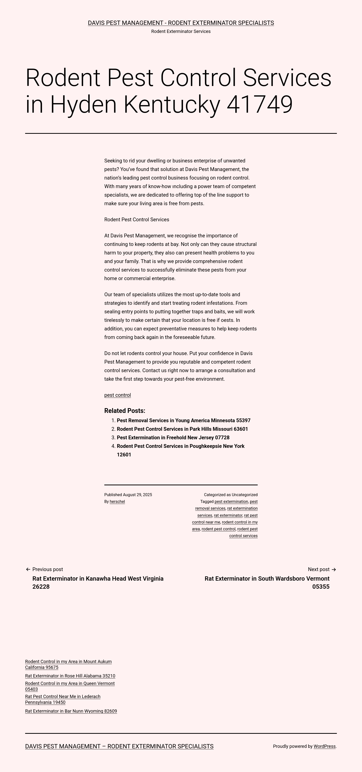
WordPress (325, 746)
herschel (117, 501)
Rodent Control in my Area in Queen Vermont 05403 (70, 686)
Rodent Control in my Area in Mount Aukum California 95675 (68, 664)
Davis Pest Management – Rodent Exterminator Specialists (119, 746)
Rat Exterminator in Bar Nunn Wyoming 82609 (71, 711)
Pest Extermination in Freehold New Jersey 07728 (173, 438)
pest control (117, 395)
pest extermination (231, 501)
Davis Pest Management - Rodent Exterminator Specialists (181, 22)
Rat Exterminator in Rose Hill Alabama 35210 (70, 675)
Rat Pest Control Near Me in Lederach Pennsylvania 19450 (63, 699)
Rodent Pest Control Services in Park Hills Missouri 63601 (182, 429)
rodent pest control (219, 529)
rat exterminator (228, 515)
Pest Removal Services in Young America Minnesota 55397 (184, 420)
